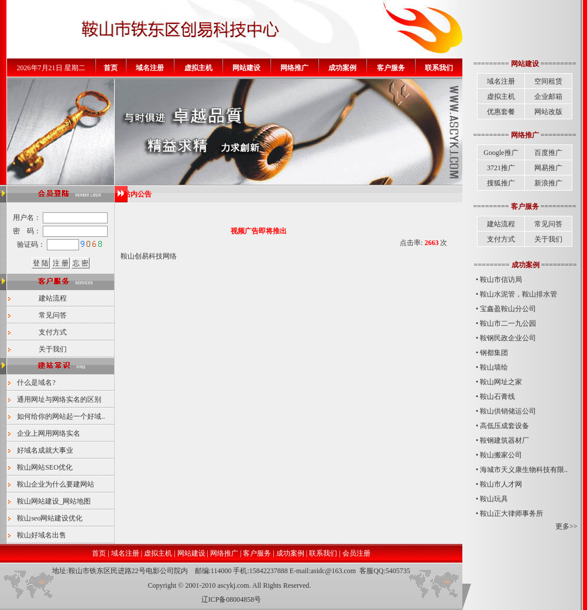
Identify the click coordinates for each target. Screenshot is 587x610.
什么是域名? (36, 382)
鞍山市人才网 (501, 484)
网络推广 (224, 553)
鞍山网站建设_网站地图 (54, 501)
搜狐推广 (501, 183)
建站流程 (53, 298)
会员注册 (356, 553)
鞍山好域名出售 (41, 535)
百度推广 (548, 153)
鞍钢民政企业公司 (508, 338)
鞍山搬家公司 (501, 455)
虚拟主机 (501, 96)
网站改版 (548, 112)
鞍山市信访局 (501, 279)
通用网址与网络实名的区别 (59, 399)
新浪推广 (548, 183)
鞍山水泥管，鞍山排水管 (518, 294)
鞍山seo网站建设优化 (50, 518)
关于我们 (53, 349)
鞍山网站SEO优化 (45, 467)
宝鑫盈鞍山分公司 (508, 309)
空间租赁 (548, 81)
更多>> (566, 526)
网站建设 (191, 553)
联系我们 (323, 553)
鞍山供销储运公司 (508, 411)
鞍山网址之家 (501, 382)
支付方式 (53, 332)
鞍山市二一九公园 (508, 323)
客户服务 (257, 553)
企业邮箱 (548, 96)
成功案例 (290, 553)
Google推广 (500, 153)
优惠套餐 (501, 112)
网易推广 (548, 168)
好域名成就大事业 (45, 450)
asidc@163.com (333, 571)
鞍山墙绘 (494, 367)
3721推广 (501, 168)
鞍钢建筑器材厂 (504, 440)
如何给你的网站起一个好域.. (61, 416)
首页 (99, 553)
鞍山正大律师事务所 (511, 513)
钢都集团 (494, 353)
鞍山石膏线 (497, 396)
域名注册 (501, 81)
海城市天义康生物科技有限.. (524, 470)
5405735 (398, 571)
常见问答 (53, 315)
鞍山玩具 (494, 499)
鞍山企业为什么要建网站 (55, 484)
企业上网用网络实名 (48, 433)
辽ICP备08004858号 (231, 599)
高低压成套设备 (504, 426)
